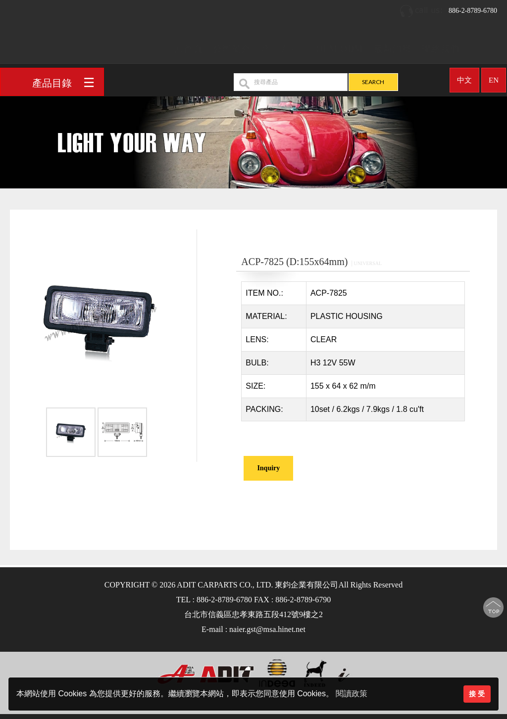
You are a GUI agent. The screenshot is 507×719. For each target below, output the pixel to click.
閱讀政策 (351, 693)
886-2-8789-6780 (448, 7)
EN (494, 77)
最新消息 (392, 45)
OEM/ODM (339, 45)
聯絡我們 (440, 45)
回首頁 (188, 45)
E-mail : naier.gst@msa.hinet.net (253, 629)
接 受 (477, 694)
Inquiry (268, 468)
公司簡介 (232, 45)
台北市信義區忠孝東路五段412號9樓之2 (253, 614)
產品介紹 (280, 45)
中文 (464, 77)
